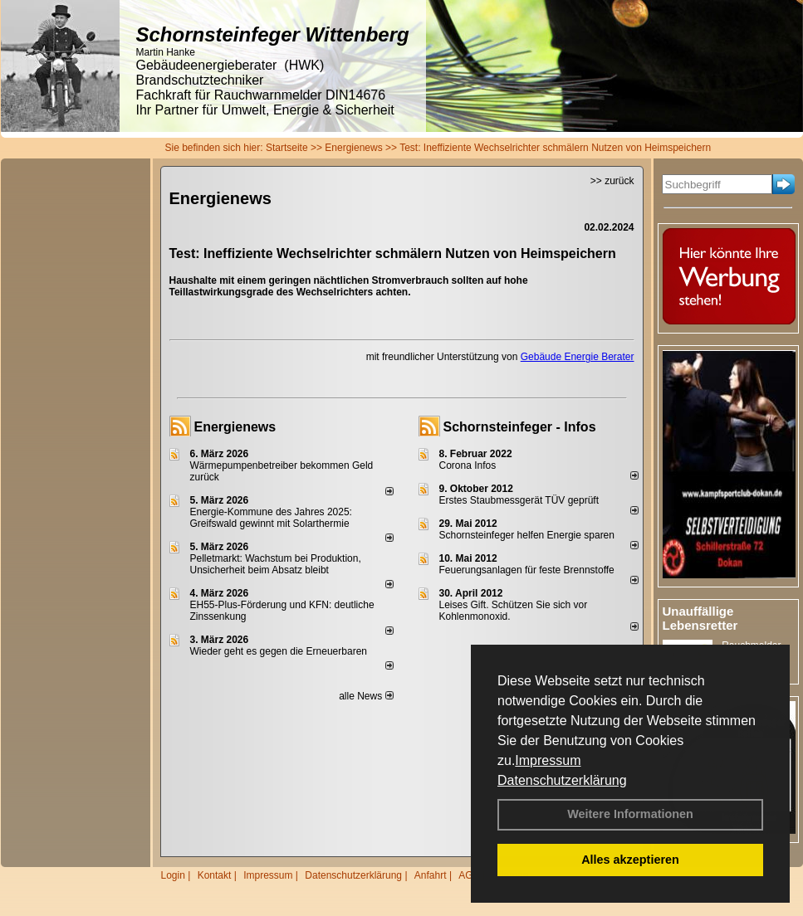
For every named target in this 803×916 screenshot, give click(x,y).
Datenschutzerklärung (562, 780)
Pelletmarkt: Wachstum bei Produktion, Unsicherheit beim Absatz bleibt (275, 564)
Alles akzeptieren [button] (630, 859)
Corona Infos (468, 465)
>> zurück (612, 181)
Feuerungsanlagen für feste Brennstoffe (526, 570)
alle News (366, 696)
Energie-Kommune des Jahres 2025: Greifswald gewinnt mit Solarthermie (271, 517)
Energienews (235, 427)
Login (173, 875)
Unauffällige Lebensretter (700, 618)
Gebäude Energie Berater (577, 357)
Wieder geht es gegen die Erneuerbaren (278, 651)
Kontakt (215, 875)
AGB (468, 875)
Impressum (547, 760)
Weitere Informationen (630, 814)
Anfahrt (430, 875)
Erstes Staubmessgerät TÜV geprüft (519, 500)
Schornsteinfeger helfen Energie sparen (526, 535)
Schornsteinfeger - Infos (519, 427)
